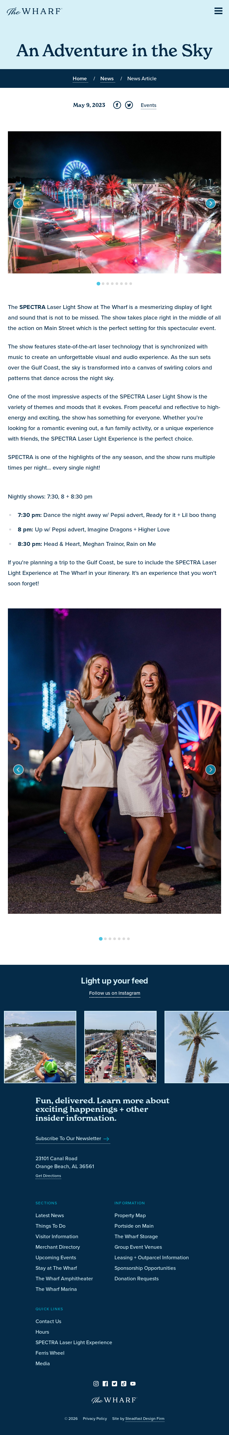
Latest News (50, 1215)
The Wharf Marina (56, 1289)
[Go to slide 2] (103, 283)
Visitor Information (57, 1236)
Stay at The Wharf (56, 1267)
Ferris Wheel (50, 1352)
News (107, 78)
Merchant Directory (58, 1246)
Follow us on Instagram (114, 992)
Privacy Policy (95, 1418)
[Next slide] (210, 203)
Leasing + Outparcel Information (151, 1257)
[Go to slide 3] (107, 283)
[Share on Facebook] (117, 105)
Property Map (130, 1215)
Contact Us (48, 1321)
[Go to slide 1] (98, 284)
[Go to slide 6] (121, 283)
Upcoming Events (56, 1257)
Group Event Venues (138, 1246)
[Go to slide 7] (126, 283)
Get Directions (48, 1175)
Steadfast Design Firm (145, 1418)
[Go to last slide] (18, 203)
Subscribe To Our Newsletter (73, 1138)
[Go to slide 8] (130, 283)
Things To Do (50, 1225)
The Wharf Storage (136, 1236)
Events (148, 105)
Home (80, 78)
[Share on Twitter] (129, 105)
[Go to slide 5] (116, 283)
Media (43, 1363)
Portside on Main (134, 1225)
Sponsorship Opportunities (145, 1267)
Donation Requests (136, 1278)
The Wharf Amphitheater (64, 1278)
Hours (42, 1331)
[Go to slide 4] (112, 283)
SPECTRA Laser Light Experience (74, 1342)
